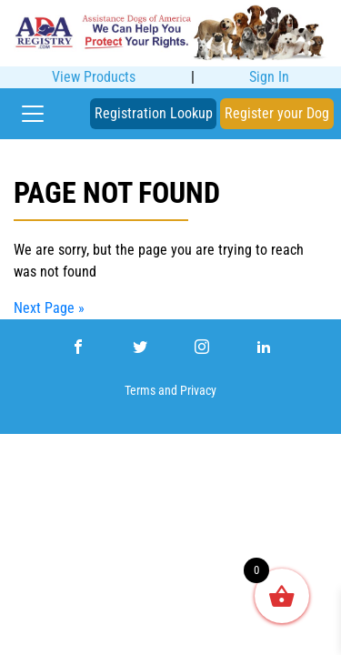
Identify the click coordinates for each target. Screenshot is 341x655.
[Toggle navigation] (32, 114)
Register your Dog (277, 113)
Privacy (198, 390)
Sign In (269, 77)
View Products (93, 77)
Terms (140, 390)
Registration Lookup (154, 113)
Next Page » (49, 308)
